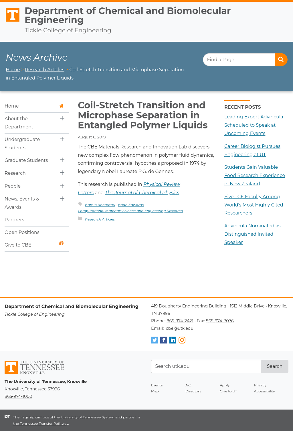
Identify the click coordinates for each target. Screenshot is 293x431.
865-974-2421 (180, 320)
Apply (225, 385)
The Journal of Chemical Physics (142, 192)
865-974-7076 (219, 320)
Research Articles (100, 219)
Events (157, 385)
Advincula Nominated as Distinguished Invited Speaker (252, 234)
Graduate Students (26, 160)
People (13, 186)
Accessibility (264, 391)
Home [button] (34, 106)
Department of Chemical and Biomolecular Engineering (128, 15)
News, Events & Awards (22, 203)
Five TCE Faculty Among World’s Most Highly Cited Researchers (253, 205)
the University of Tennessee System (84, 417)
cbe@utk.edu (180, 328)
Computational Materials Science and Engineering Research (130, 210)
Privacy (260, 385)
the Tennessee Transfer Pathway (40, 423)
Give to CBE (34, 244)
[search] (245, 59)
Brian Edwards (131, 204)
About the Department (19, 123)
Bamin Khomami (100, 204)
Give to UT (228, 391)
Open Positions (22, 232)
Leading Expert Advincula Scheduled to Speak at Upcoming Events (253, 125)
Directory (193, 391)
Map (155, 391)
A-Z (188, 385)
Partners (14, 220)
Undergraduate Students (22, 143)
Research (15, 173)
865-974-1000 (18, 396)
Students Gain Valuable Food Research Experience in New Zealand (254, 175)
